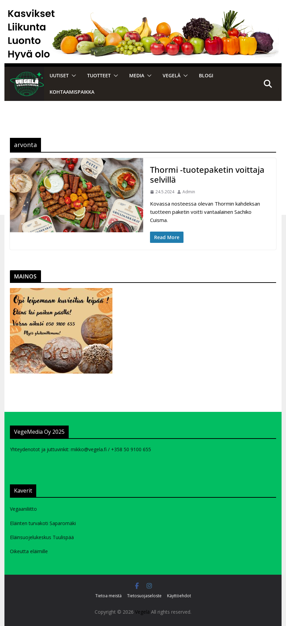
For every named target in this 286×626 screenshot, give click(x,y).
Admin (188, 192)
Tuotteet (99, 75)
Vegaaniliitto (23, 509)
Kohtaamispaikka (72, 92)
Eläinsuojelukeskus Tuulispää (42, 537)
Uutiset (59, 75)
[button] (72, 75)
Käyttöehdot (179, 596)
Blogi (206, 75)
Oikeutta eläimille (29, 551)
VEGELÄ (171, 75)
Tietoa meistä (108, 596)
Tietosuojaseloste (144, 596)
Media (136, 75)
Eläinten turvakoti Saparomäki (43, 523)
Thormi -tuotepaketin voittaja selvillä (207, 174)
